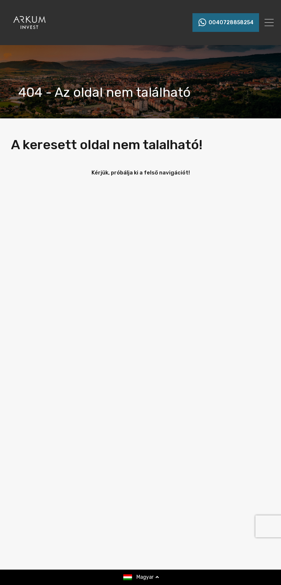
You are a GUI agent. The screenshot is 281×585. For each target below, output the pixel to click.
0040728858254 (231, 23)
